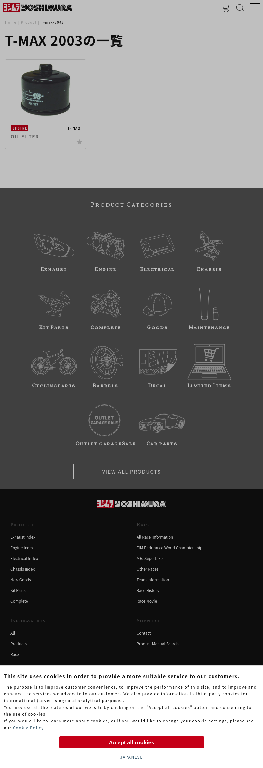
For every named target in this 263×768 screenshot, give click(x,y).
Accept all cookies (131, 742)
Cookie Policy (28, 727)
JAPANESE (131, 757)
